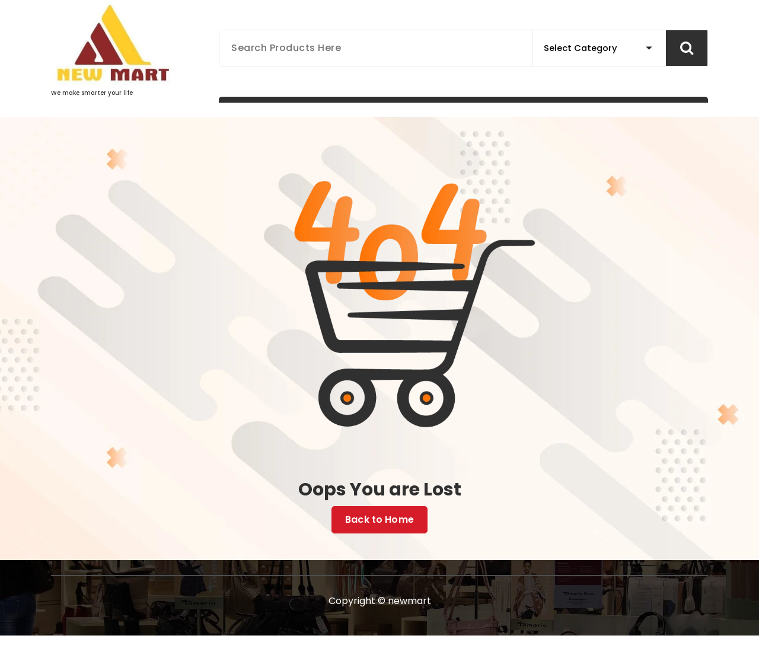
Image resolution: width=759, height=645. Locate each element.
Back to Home (379, 520)
